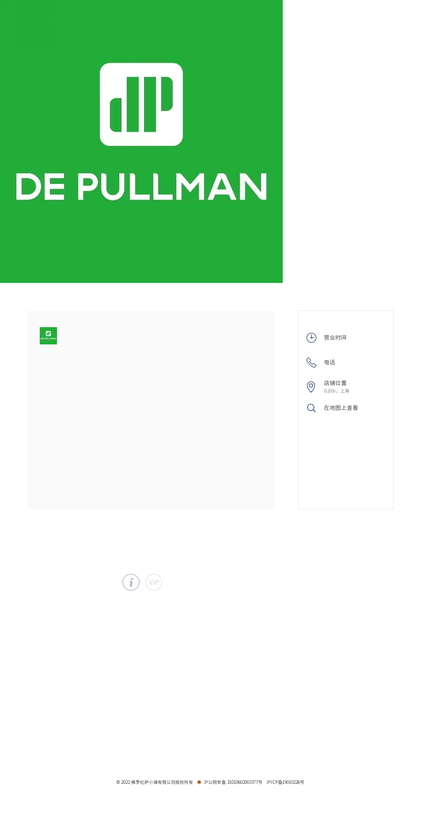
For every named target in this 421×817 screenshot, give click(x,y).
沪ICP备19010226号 (285, 782)
